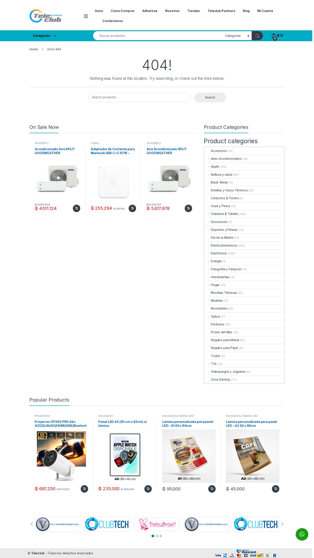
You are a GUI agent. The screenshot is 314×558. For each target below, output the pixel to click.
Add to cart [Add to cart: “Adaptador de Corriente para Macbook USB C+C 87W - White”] (132, 208)
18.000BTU (42, 143)
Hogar (212, 285)
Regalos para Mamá (221, 340)
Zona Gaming (216, 379)
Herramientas (216, 277)
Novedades (216, 308)
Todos (95, 143)
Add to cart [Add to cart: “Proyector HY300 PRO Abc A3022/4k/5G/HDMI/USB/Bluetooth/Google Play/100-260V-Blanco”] (84, 489)
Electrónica (215, 253)
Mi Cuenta (265, 11)
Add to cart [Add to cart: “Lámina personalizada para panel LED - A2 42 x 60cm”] (275, 489)
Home (33, 49)
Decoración (215, 222)
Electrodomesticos (220, 245)
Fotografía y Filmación (223, 269)
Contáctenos (112, 21)
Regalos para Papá (221, 348)
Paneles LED (186, 415)
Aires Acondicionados (223, 158)
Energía (213, 261)
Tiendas (193, 11)
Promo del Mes (218, 332)
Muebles (213, 300)
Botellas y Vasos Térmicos (226, 190)
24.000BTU (154, 143)
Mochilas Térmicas (220, 292)
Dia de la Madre (218, 237)
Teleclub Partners (221, 11)
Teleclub (37, 553)
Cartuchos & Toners (221, 198)
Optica (212, 316)
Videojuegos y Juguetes (225, 371)
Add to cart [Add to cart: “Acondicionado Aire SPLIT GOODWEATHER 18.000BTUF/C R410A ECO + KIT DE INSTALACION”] (76, 208)
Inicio (99, 11)
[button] (153, 536)
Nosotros (172, 11)
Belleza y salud (218, 174)
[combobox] (158, 35)
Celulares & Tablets (221, 214)
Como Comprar (122, 11)
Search (210, 97)
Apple (211, 166)
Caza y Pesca (217, 206)
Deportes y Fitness (220, 229)
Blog (246, 11)
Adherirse (150, 11)
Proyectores (42, 415)
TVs (210, 364)
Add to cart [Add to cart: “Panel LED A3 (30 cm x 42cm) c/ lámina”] (148, 489)
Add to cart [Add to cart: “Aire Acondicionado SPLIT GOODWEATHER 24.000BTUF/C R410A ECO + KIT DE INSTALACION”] (188, 208)
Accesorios (215, 151)
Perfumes (214, 324)
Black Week (216, 182)
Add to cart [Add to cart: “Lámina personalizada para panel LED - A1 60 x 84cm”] (212, 489)
